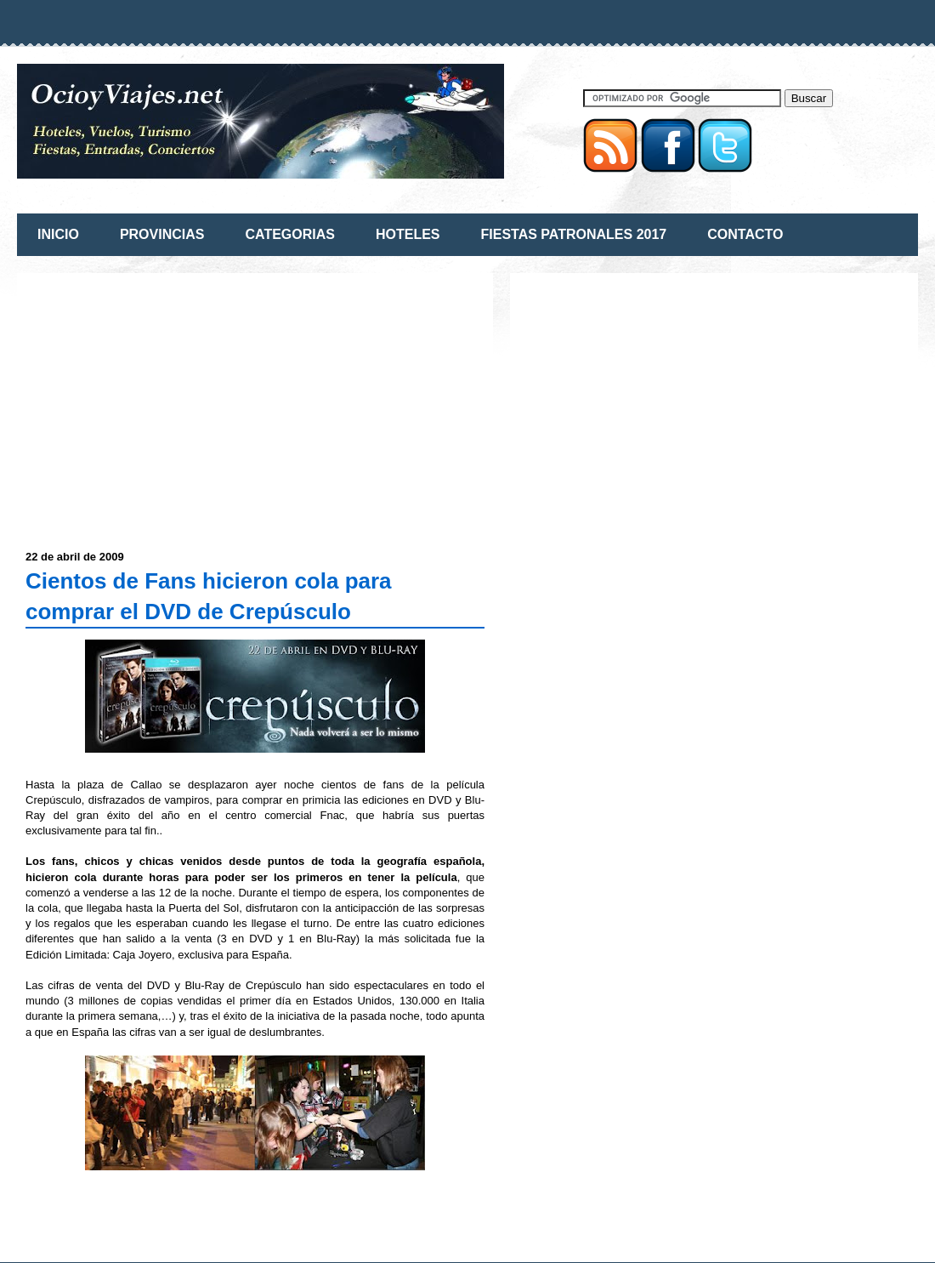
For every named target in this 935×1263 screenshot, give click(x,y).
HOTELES (408, 234)
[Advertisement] (168, 401)
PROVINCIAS (162, 234)
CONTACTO (745, 234)
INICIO (58, 234)
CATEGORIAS (289, 234)
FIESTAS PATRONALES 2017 (574, 234)
